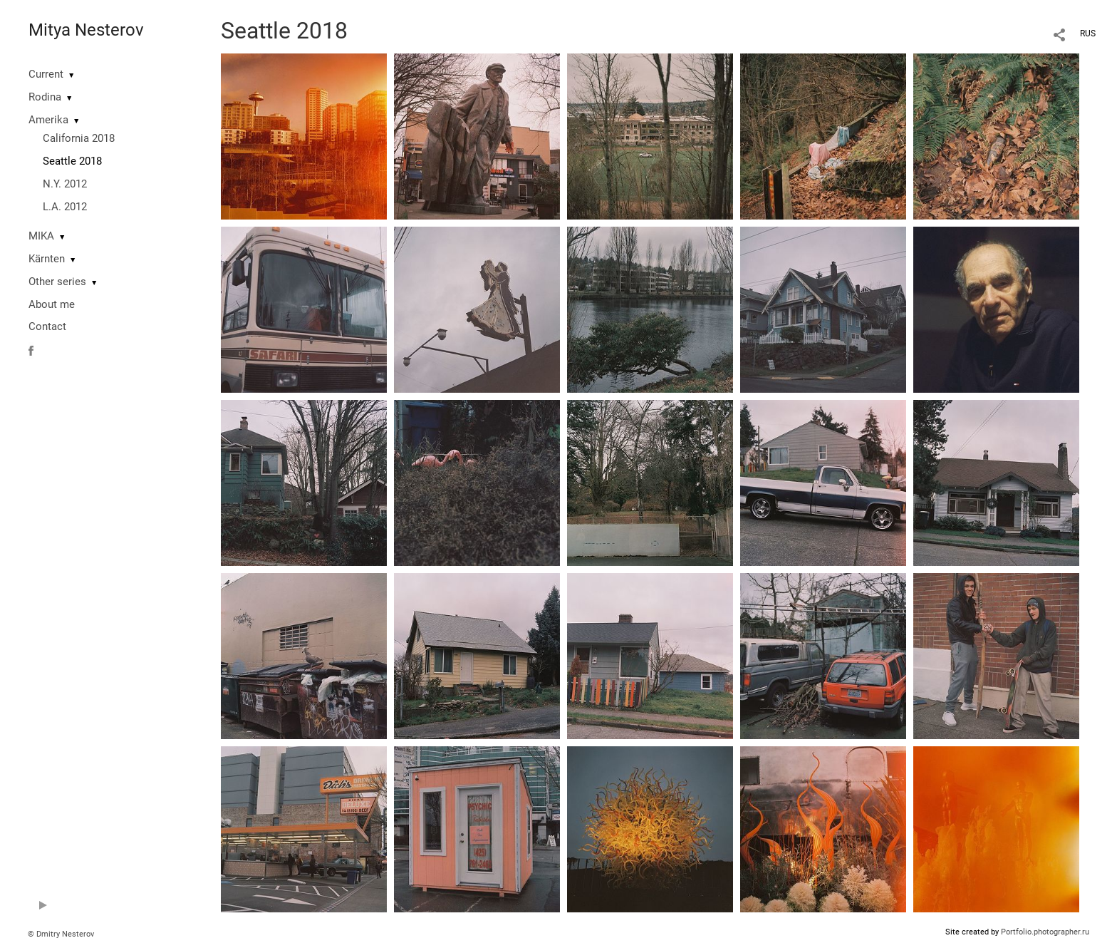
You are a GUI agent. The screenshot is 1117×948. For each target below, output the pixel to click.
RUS (1088, 33)
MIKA (41, 236)
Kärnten (46, 258)
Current (45, 74)
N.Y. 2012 (65, 183)
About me (51, 304)
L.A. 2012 (65, 206)
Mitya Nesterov (86, 30)
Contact (47, 326)
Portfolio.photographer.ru (1045, 932)
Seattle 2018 (72, 161)
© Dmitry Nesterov (61, 934)
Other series (57, 281)
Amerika (48, 119)
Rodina (44, 97)
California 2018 (79, 138)
